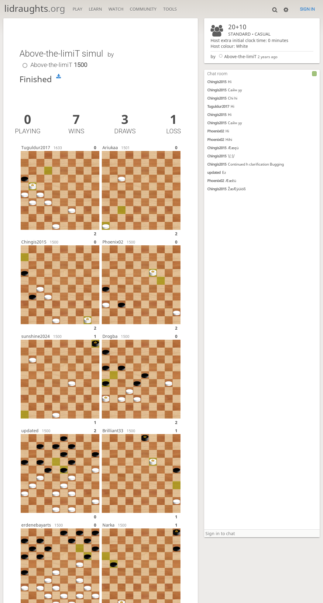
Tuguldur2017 (218, 106)
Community (143, 9)
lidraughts (34, 8)
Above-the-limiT (236, 56)
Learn (95, 9)
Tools (170, 9)
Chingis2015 (216, 81)
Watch (115, 9)
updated (214, 172)
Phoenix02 (215, 131)
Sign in (307, 9)
